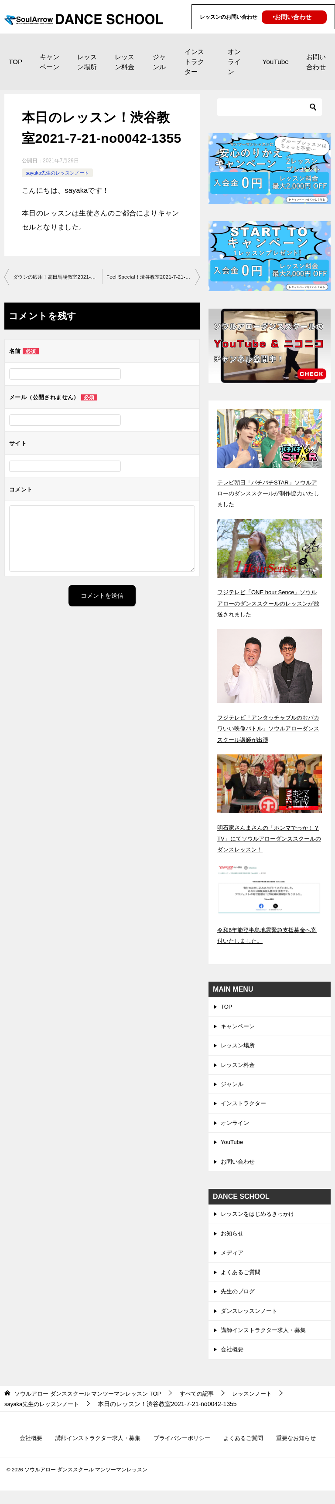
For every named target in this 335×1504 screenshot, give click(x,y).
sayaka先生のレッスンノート (60, 173)
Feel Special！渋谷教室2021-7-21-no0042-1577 (153, 277)
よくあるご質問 (242, 1281)
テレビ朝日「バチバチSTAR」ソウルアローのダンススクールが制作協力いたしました (269, 493)
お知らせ (233, 1241)
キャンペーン (49, 62)
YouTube (275, 61)
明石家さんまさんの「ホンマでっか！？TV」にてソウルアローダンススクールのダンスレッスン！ (267, 838)
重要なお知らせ (303, 1450)
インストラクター (194, 61)
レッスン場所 (87, 62)
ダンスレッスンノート (251, 1321)
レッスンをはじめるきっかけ (260, 1221)
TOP (15, 61)
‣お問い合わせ (292, 16)
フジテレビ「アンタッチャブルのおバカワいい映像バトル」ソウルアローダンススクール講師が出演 (269, 728)
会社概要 (233, 1361)
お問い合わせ (316, 62)
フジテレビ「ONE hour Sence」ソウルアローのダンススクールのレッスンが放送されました (269, 603)
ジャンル (159, 62)
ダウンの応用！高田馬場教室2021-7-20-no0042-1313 (57, 277)
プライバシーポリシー (182, 1450)
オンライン (234, 61)
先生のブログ (239, 1301)
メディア (233, 1261)
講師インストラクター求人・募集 (266, 1341)
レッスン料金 (124, 62)
